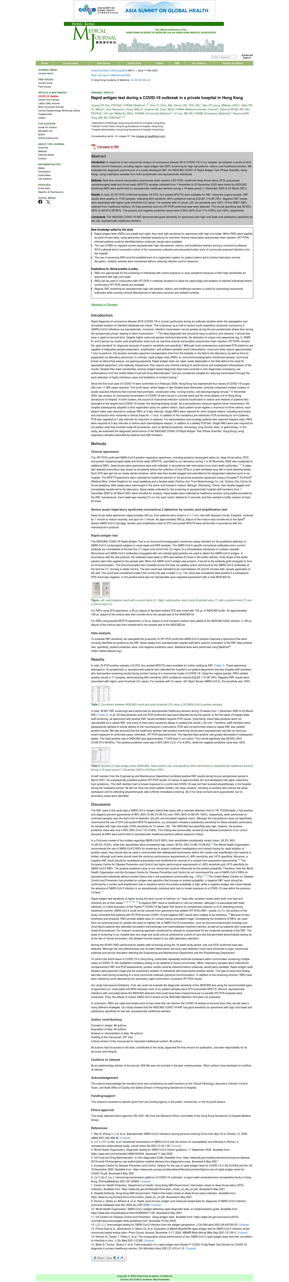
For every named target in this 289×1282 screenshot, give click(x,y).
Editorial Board (46, 155)
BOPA (41, 135)
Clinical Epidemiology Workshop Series (59, 111)
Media (41, 168)
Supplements (45, 115)
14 (137, 902)
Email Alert (44, 189)
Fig (179, 574)
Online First (134, 64)
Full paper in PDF (108, 148)
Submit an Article (233, 64)
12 (130, 902)
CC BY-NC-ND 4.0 (140, 80)
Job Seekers (45, 179)
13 (133, 902)
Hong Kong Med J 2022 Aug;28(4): (109, 71)
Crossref (125, 1138)
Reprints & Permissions (50, 192)
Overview (43, 148)
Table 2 (103, 715)
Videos (159, 64)
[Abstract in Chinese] (104, 305)
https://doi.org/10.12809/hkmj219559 (110, 76)
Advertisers (44, 172)
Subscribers (44, 176)
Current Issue (70, 64)
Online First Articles (48, 100)
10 (239, 860)
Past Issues (103, 64)
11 (102, 892)
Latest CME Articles (49, 104)
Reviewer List (45, 131)
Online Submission (48, 139)
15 (228, 914)
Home (44, 64)
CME (177, 64)
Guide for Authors (47, 128)
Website (42, 152)
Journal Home (45, 74)
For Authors (199, 64)
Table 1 (219, 666)
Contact (42, 159)
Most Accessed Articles (51, 107)
